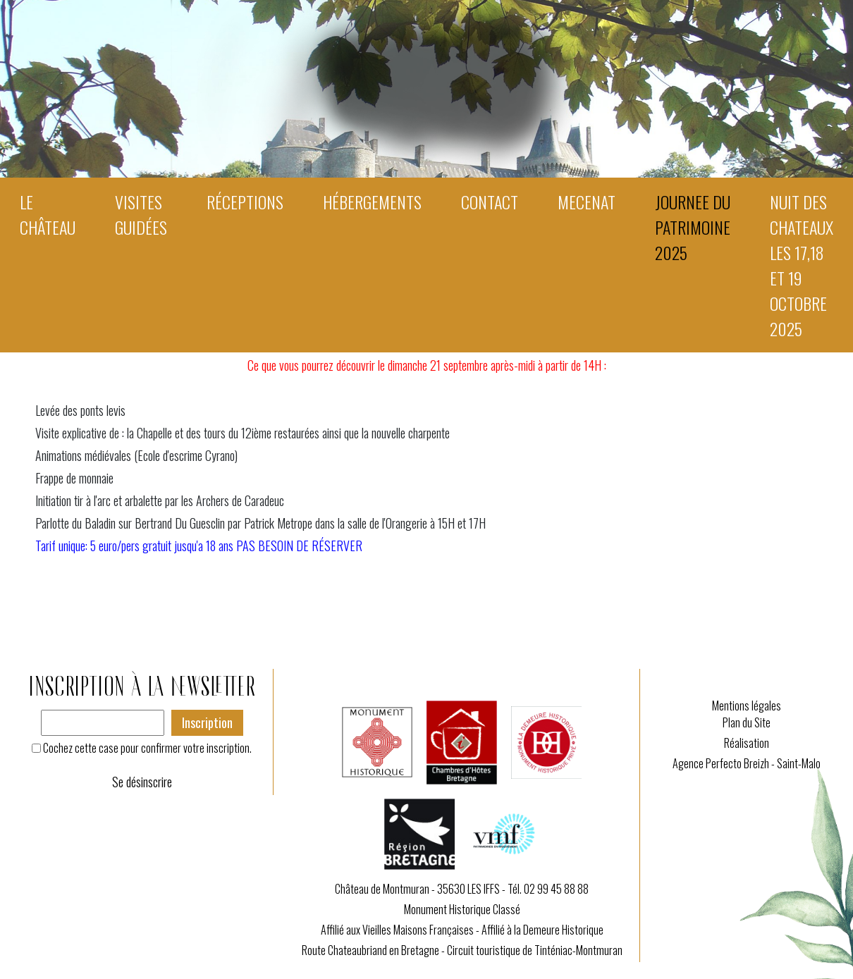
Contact (489, 201)
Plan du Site (747, 722)
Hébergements (372, 201)
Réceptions (245, 201)
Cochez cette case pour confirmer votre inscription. (147, 747)
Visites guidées (141, 214)
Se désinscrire (142, 781)
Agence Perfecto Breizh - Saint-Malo (747, 763)
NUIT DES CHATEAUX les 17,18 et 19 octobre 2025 (801, 265)
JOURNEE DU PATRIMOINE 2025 (692, 227)
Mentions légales (746, 705)
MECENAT (586, 201)
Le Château (47, 214)
